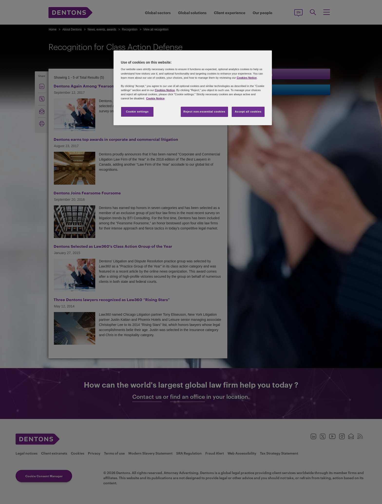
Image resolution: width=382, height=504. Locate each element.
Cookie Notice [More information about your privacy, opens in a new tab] (155, 98)
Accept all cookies (248, 111)
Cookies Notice (247, 77)
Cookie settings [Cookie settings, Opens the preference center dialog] (137, 111)
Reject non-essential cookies (204, 111)
